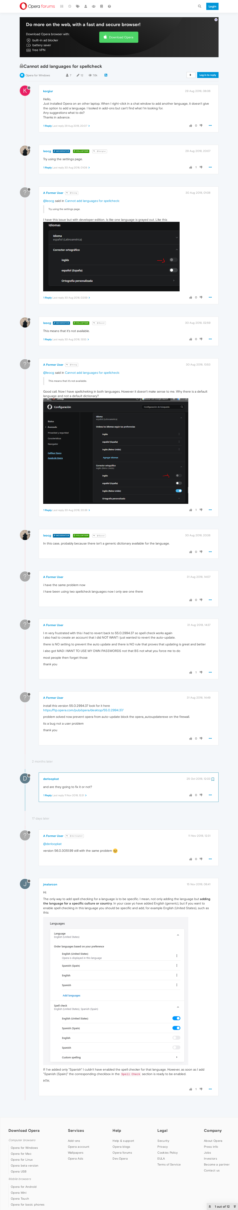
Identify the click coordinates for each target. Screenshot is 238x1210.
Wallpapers (76, 1152)
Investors (210, 1158)
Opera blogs (121, 1146)
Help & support (123, 1140)
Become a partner (217, 1164)
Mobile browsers (19, 1179)
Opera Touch (20, 1198)
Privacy (162, 1146)
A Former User (53, 192)
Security (163, 1140)
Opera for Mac (21, 1153)
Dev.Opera (120, 1158)
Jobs (207, 1152)
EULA (161, 1158)
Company (213, 1130)
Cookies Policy (167, 1152)
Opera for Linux (22, 1159)
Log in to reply (207, 75)
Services (76, 1130)
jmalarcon (50, 884)
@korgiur (99, 151)
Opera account (78, 1146)
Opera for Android (24, 1186)
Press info (211, 1146)
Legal (162, 1130)
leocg (47, 151)
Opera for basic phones (28, 1204)
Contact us (212, 1170)
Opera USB (19, 1171)
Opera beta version (24, 1165)
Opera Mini (18, 1192)
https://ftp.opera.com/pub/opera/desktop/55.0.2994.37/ (83, 710)
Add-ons (74, 1140)
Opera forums (122, 1152)
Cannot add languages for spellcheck (92, 201)
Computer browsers (21, 1140)
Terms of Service (169, 1164)
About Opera (213, 1140)
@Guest (99, 323)
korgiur (48, 91)
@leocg (71, 193)
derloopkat (51, 779)
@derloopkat (74, 836)
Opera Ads (75, 1158)
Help (117, 1130)
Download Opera (121, 37)
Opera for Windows (38, 75)
